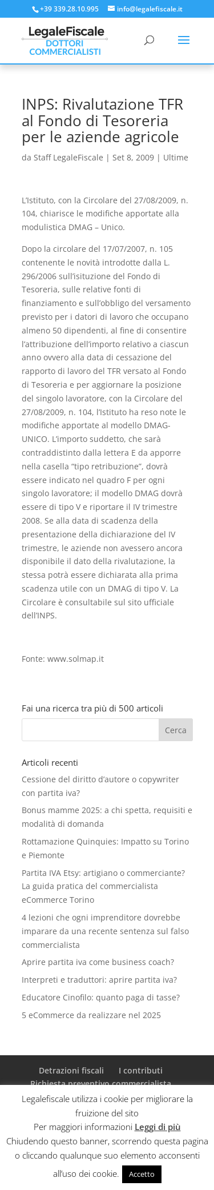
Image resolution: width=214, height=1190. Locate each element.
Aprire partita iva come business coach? (98, 961)
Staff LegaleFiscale (68, 157)
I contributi (141, 1070)
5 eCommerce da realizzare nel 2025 (91, 1015)
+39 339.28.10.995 (69, 9)
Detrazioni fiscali (71, 1070)
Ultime (175, 157)
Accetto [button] (142, 1174)
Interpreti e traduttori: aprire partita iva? (99, 979)
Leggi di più (158, 1126)
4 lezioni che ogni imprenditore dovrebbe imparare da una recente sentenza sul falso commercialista (105, 931)
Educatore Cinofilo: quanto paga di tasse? (101, 997)
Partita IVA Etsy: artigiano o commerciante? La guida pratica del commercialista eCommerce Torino (103, 886)
